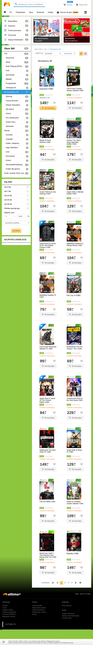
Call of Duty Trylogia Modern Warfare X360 (75, 89)
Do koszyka (48, 108)
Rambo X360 (73, 553)
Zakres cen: (9, 213)
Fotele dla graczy (16, 169)
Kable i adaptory (16, 143)
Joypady (16, 139)
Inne (16, 70)
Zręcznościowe (16, 101)
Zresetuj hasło (67, 618)
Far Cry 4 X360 (74, 295)
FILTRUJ (16, 231)
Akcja (16, 62)
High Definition (16, 147)
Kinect (16, 113)
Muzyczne (16, 58)
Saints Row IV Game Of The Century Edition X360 (47, 400)
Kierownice (16, 156)
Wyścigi (16, 96)
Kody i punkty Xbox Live (16, 173)
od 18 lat (8, 204)
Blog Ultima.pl (66, 605)
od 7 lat (7, 191)
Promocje (16, 35)
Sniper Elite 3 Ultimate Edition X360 (75, 193)
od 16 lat (8, 200)
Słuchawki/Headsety (16, 165)
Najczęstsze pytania (39, 608)
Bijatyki (16, 79)
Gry (16, 53)
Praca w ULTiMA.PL (9, 614)
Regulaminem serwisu (53, 641)
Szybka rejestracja (68, 613)
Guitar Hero (16, 122)
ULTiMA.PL (10, 624)
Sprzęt (16, 130)
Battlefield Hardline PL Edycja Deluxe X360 (75, 244)
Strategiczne (16, 88)
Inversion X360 (46, 89)
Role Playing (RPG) (16, 66)
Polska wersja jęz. (12, 208)
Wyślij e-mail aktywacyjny (70, 616)
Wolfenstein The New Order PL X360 (47, 451)
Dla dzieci (16, 109)
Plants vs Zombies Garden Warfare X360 (75, 502)
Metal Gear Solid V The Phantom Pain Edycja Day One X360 (47, 555)
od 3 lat (7, 187)
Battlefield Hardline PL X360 (47, 296)
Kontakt (5, 605)
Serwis (34, 614)
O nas (4, 608)
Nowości (16, 26)
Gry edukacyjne (16, 118)
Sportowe (16, 126)
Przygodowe (16, 83)
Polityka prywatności (9, 612)
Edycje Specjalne (16, 105)
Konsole (16, 135)
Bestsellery (16, 21)
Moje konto (82, 5)
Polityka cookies (7, 610)
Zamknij (3, 642)
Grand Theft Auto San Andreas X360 (47, 193)
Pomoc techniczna (38, 610)
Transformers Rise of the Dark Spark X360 (74, 399)
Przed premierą (16, 30)
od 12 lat (8, 195)
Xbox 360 (16, 48)
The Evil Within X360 (47, 502)
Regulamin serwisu (8, 616)
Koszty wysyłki (37, 605)
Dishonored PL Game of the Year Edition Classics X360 (47, 245)
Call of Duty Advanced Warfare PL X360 (47, 348)
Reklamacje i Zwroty (39, 612)
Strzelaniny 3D (16, 92)
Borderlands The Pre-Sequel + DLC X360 (75, 348)
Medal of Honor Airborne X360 (45, 141)
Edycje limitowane (16, 40)
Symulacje (16, 75)
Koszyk (68, 5)
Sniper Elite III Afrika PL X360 (74, 451)
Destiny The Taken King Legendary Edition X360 (74, 142)
